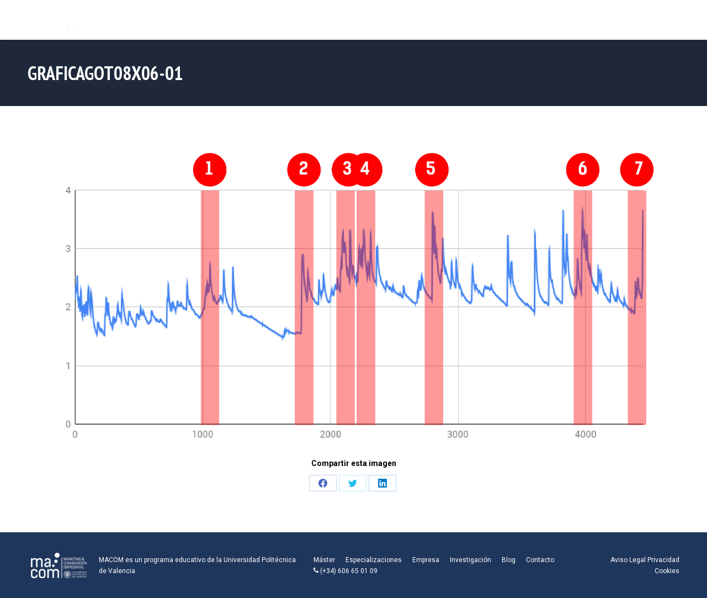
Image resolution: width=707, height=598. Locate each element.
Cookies (667, 571)
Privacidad (663, 560)
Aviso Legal (628, 560)
